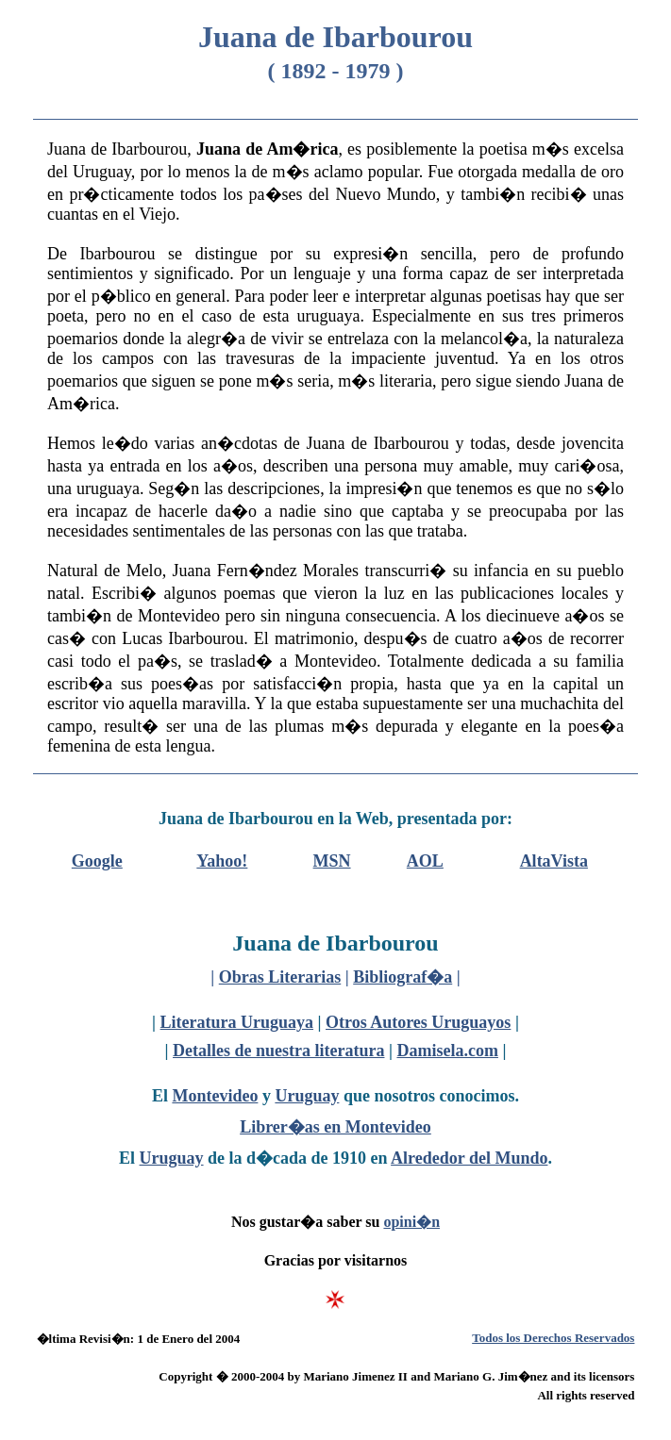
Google (97, 861)
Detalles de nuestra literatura (278, 1050)
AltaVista (554, 861)
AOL (425, 861)
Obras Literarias (280, 977)
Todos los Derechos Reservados (553, 1338)
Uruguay (307, 1095)
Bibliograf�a (402, 977)
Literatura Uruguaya (236, 1022)
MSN (332, 861)
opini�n (411, 1222)
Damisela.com (446, 1050)
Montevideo (215, 1095)
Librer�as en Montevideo (335, 1126)
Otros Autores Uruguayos (418, 1022)
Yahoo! (221, 861)
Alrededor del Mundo (469, 1158)
